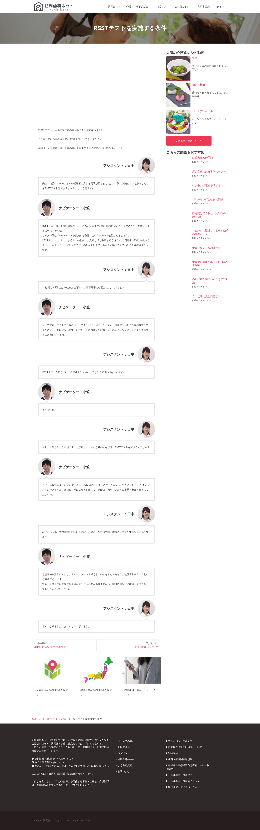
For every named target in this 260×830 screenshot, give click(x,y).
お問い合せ (124, 771)
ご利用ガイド (182, 6)
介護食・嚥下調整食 (137, 6)
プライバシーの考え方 (180, 741)
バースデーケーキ (202, 111)
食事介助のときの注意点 (206, 247)
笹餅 (194, 57)
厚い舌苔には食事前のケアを (209, 171)
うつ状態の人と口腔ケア (206, 296)
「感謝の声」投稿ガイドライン (185, 781)
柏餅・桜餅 (198, 84)
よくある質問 (125, 765)
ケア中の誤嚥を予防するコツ (209, 185)
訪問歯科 (113, 6)
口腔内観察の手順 (202, 157)
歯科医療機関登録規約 (180, 759)
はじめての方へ (126, 741)
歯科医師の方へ (126, 759)
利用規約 (173, 753)
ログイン (219, 6)
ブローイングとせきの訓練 (207, 199)
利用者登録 (204, 6)
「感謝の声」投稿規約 (180, 774)
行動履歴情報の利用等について (185, 747)
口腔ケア (161, 6)
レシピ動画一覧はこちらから (189, 140)
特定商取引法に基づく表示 (182, 787)
